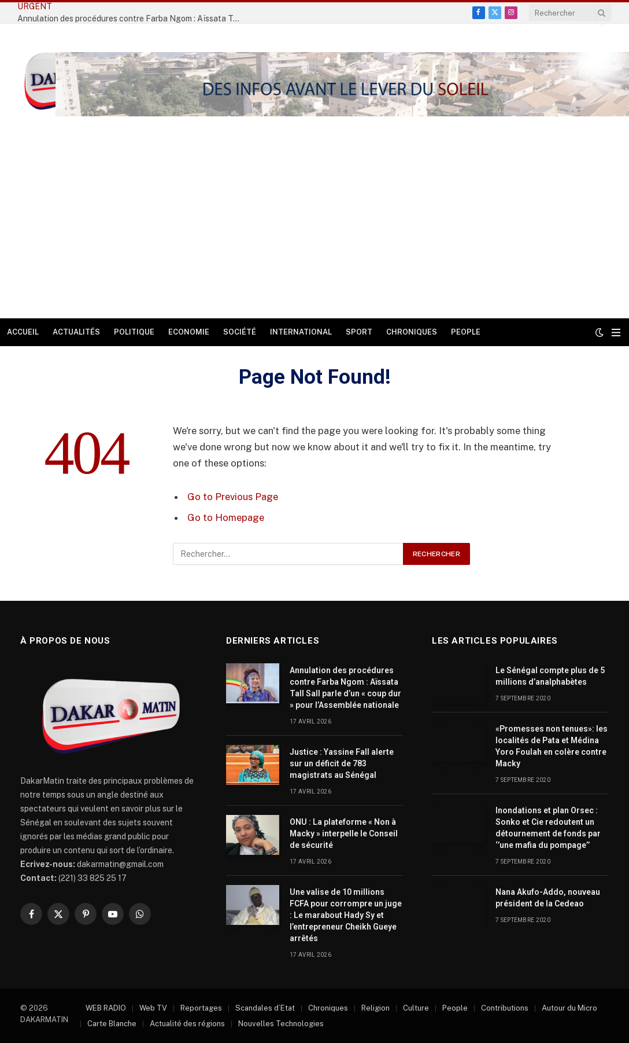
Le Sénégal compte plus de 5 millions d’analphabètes (550, 676)
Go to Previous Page (232, 496)
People (465, 332)
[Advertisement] (314, 231)
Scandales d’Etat (265, 1008)
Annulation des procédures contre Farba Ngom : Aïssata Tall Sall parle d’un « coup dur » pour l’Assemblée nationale (345, 688)
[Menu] (616, 332)
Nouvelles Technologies (281, 1023)
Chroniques (411, 332)
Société (239, 332)
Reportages (201, 1008)
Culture (416, 1008)
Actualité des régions (187, 1023)
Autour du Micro (569, 1008)
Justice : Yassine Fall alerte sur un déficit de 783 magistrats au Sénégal (342, 763)
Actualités (76, 332)
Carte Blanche (111, 1023)
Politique (134, 332)
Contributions (504, 1008)
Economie (188, 332)
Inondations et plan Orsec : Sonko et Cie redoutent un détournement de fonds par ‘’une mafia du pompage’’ (548, 828)
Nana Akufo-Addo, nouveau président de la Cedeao (547, 897)
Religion (375, 1008)
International (301, 332)
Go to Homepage (225, 517)
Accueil (23, 332)
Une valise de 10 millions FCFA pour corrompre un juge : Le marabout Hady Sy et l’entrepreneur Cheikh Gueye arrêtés (346, 915)
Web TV (153, 1008)
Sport (359, 332)
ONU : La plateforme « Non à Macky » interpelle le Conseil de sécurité (344, 833)
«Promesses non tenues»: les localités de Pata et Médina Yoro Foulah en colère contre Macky (551, 746)
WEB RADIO (106, 1008)
